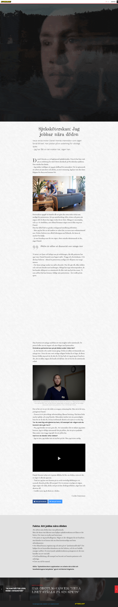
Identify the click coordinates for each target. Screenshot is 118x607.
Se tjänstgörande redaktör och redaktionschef (46, 604)
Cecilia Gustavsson (78, 496)
